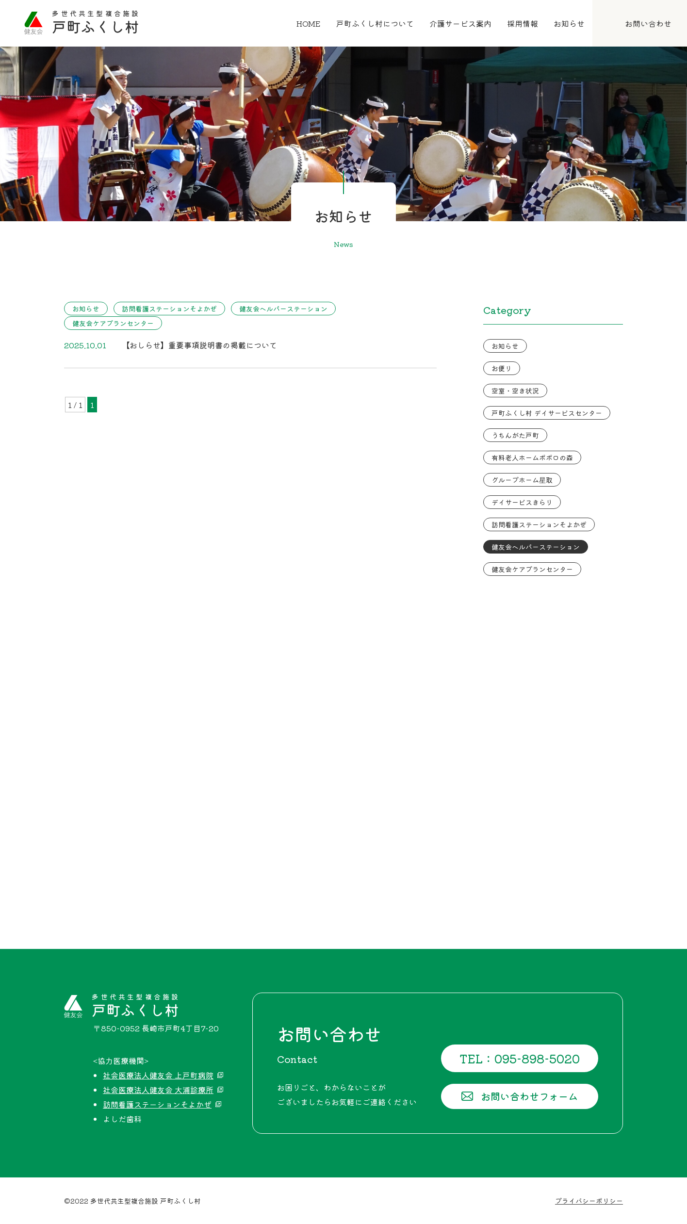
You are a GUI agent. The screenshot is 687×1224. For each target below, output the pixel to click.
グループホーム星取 (522, 480)
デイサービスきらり (522, 502)
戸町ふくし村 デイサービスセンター (546, 413)
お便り (501, 368)
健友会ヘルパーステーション (283, 308)
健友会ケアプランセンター (113, 323)
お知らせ (85, 308)
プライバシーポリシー (589, 1201)
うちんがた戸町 (515, 435)
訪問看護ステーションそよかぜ (169, 308)
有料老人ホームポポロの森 (532, 457)
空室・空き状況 (515, 390)
